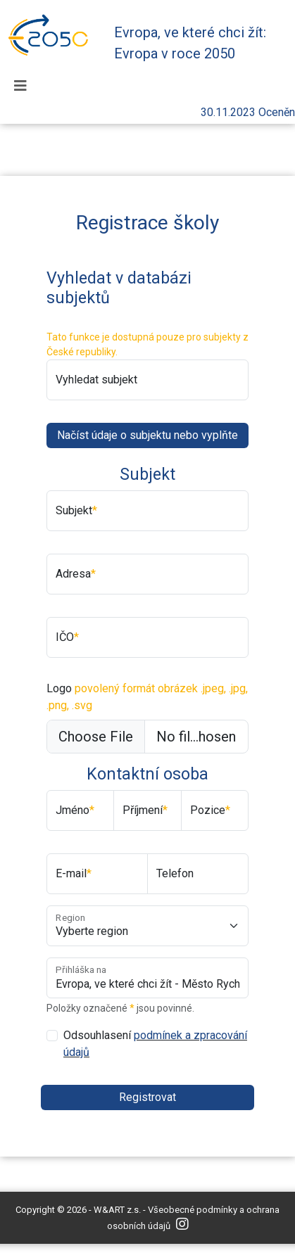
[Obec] (147, 925)
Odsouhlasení (155, 1044)
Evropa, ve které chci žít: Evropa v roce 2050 (190, 43)
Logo (147, 697)
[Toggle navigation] (20, 86)
